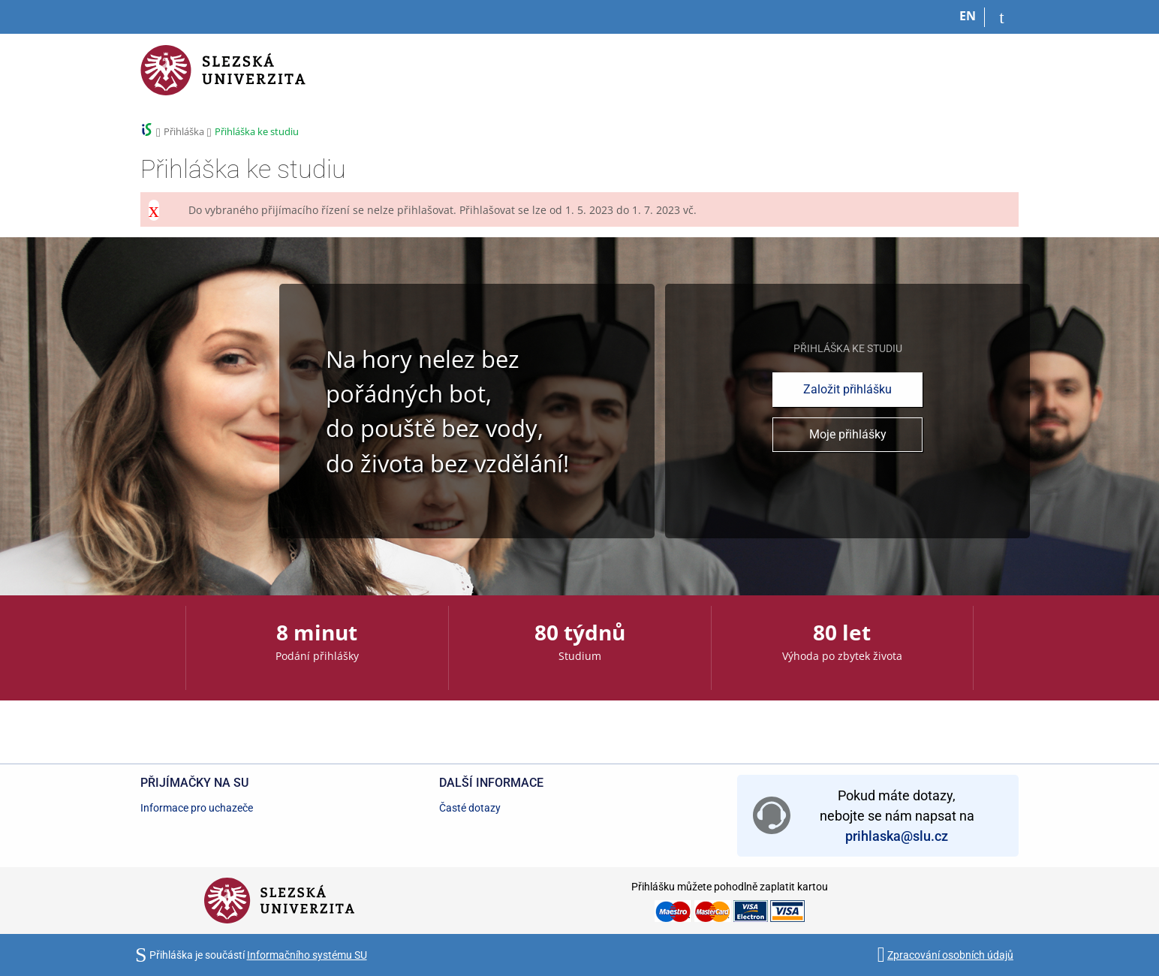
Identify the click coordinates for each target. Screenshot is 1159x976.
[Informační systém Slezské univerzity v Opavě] (223, 79)
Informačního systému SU (307, 955)
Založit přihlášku (847, 389)
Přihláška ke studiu (257, 131)
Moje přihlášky (848, 434)
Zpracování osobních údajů (950, 955)
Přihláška (184, 131)
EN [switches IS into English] (967, 16)
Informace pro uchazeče (196, 808)
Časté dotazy (470, 808)
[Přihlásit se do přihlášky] (1002, 17)
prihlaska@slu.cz (896, 836)
